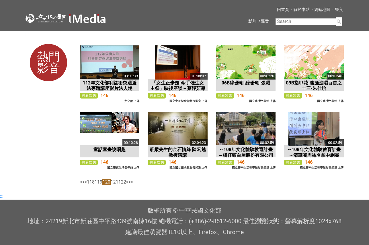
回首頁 (283, 9)
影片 (252, 21)
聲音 (265, 21)
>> (130, 182)
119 (98, 182)
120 (106, 182)
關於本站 (302, 9)
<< (82, 182)
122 (122, 182)
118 (91, 182)
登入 (339, 9)
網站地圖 (322, 9)
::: (27, 34)
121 (114, 182)
